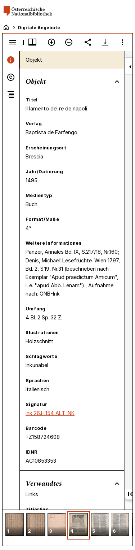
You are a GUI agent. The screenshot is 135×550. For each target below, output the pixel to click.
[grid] (67, 528)
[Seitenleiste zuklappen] (130, 66)
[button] (14, 525)
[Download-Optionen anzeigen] (105, 42)
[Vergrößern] (51, 42)
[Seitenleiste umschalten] (12, 42)
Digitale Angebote (39, 27)
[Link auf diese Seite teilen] (87, 42)
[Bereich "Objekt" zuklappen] (117, 81)
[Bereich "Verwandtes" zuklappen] (117, 483)
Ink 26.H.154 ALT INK (50, 413)
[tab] (11, 60)
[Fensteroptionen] (122, 42)
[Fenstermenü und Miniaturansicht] (32, 42)
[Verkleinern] (68, 42)
